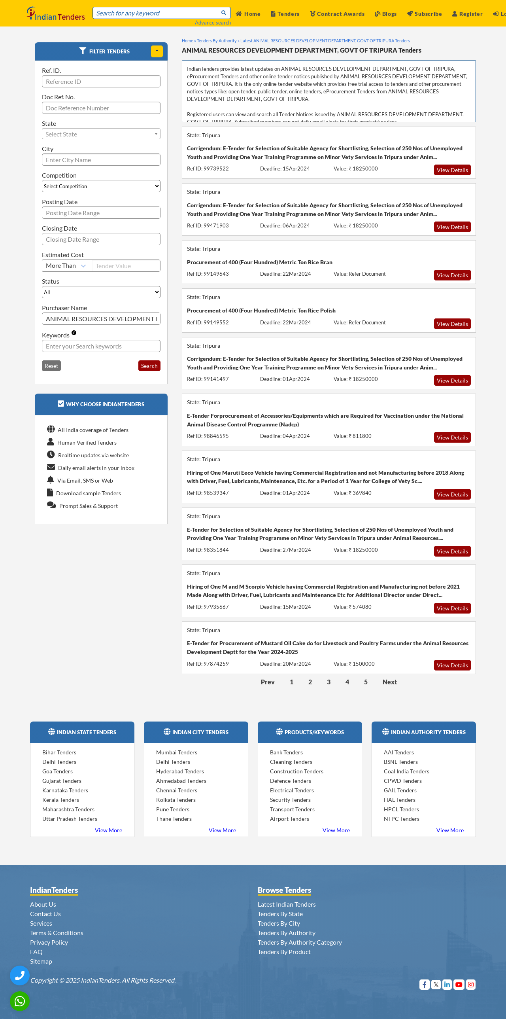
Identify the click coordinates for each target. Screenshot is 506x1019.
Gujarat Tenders (61, 780)
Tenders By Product (284, 951)
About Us (43, 904)
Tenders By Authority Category (300, 942)
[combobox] (101, 133)
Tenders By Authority (286, 932)
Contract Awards (337, 13)
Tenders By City (279, 923)
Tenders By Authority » (218, 40)
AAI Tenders (399, 752)
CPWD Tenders (403, 780)
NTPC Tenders (401, 818)
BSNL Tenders (401, 761)
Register (467, 13)
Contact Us (45, 913)
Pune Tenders (172, 809)
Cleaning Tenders (291, 761)
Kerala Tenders (60, 799)
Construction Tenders (296, 771)
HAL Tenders (399, 799)
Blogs (386, 13)
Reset (51, 365)
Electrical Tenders (292, 790)
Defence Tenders (290, 780)
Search (149, 365)
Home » (189, 40)
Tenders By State (280, 913)
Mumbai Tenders (176, 752)
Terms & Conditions (56, 932)
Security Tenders (290, 799)
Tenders (285, 13)
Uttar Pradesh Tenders (69, 818)
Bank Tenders (286, 752)
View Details (452, 170)
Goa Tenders (57, 771)
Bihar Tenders (59, 752)
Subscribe (424, 13)
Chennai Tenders (176, 790)
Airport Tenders (289, 818)
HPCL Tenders (401, 809)
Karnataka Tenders (65, 790)
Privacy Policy (49, 942)
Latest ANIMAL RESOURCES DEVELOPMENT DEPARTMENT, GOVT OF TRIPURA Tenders (325, 40)
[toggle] (157, 51)
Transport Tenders (292, 809)
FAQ (36, 951)
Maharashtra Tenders (68, 809)
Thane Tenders (174, 818)
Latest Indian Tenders (287, 904)
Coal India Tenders (406, 771)
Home (248, 13)
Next (390, 682)
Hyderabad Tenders (180, 771)
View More (108, 830)
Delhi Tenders (59, 761)
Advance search (213, 22)
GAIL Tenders (400, 790)
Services (41, 923)
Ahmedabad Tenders (181, 780)
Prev (268, 682)
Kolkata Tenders (176, 799)
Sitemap (41, 961)
